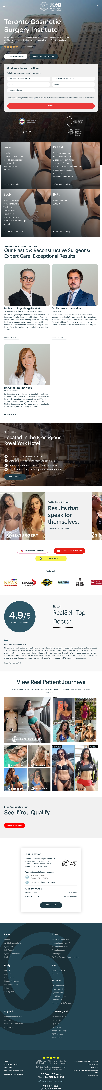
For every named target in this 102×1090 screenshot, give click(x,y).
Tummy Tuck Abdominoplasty (16, 221)
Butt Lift (56, 204)
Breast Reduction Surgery (64, 160)
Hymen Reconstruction (13, 1017)
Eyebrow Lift (8, 163)
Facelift (6, 153)
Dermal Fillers (57, 1020)
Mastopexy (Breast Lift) (63, 163)
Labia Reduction (10, 1020)
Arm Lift (6, 224)
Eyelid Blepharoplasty (13, 160)
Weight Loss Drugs (59, 1031)
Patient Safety (93, 1064)
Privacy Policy (92, 1075)
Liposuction (8, 214)
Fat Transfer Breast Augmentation (68, 167)
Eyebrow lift (8, 947)
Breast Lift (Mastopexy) (61, 943)
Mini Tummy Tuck (11, 217)
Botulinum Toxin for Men (61, 1003)
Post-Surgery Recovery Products (86, 1061)
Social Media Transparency (14, 1074)
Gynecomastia (57, 993)
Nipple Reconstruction (63, 177)
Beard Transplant (58, 989)
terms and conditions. (45, 98)
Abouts (6, 1061)
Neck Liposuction (59, 996)
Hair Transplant (10, 167)
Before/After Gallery (11, 1064)
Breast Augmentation (62, 153)
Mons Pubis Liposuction (13, 1024)
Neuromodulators (59, 1017)
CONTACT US (51, 905)
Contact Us (94, 1067)
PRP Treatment (57, 1034)
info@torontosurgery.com (51, 1081)
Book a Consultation (14, 825)
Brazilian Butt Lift (60, 200)
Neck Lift (7, 169)
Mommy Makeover (11, 200)
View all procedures (15, 56)
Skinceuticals (57, 1038)
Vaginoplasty (9, 1027)
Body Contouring (11, 204)
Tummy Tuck (9, 992)
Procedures (8, 1067)
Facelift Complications (13, 157)
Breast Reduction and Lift (64, 157)
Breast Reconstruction (63, 170)
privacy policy (32, 98)
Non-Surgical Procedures (13, 1071)
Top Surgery (58, 173)
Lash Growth (57, 1027)
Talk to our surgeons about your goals (24, 73)
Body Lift (7, 974)
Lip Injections (57, 1024)
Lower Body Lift (10, 211)
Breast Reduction (58, 950)
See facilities (15, 477)
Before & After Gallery (43, 56)
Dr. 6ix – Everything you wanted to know (85, 1071)
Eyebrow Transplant (12, 954)
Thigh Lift (7, 207)
